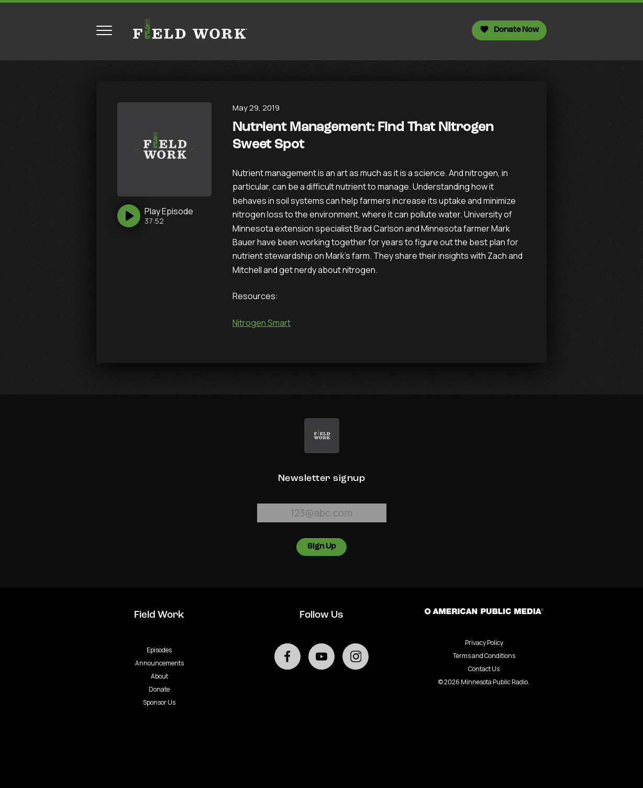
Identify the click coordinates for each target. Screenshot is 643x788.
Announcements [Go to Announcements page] (159, 663)
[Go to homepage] (185, 30)
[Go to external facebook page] (287, 656)
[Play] (155, 215)
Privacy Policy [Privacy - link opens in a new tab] (484, 642)
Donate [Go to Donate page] (159, 689)
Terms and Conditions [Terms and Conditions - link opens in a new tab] (484, 655)
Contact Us (484, 668)
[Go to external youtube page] (321, 656)
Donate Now (509, 29)
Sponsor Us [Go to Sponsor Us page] (159, 702)
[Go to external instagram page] (355, 656)
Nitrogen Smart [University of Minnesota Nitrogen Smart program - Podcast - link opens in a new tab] (261, 323)
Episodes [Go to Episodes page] (159, 649)
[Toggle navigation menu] (104, 30)
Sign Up (321, 547)
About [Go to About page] (159, 676)
